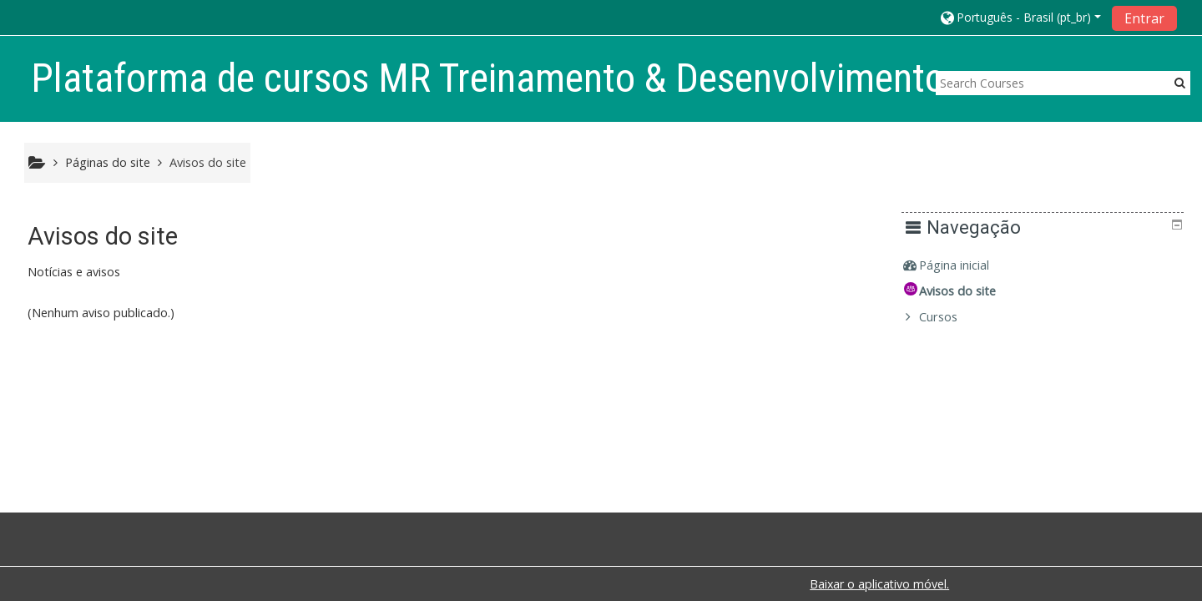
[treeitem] (1048, 265)
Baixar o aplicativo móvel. (879, 584)
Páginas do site (107, 162)
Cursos (951, 317)
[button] (1020, 17)
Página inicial (967, 265)
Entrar (1144, 18)
